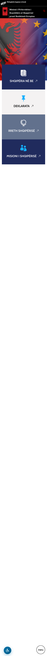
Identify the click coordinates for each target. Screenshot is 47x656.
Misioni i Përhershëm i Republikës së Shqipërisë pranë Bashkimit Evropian (22, 12)
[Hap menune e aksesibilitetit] (7, 650)
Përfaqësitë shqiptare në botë (16, 2)
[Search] (44, 10)
